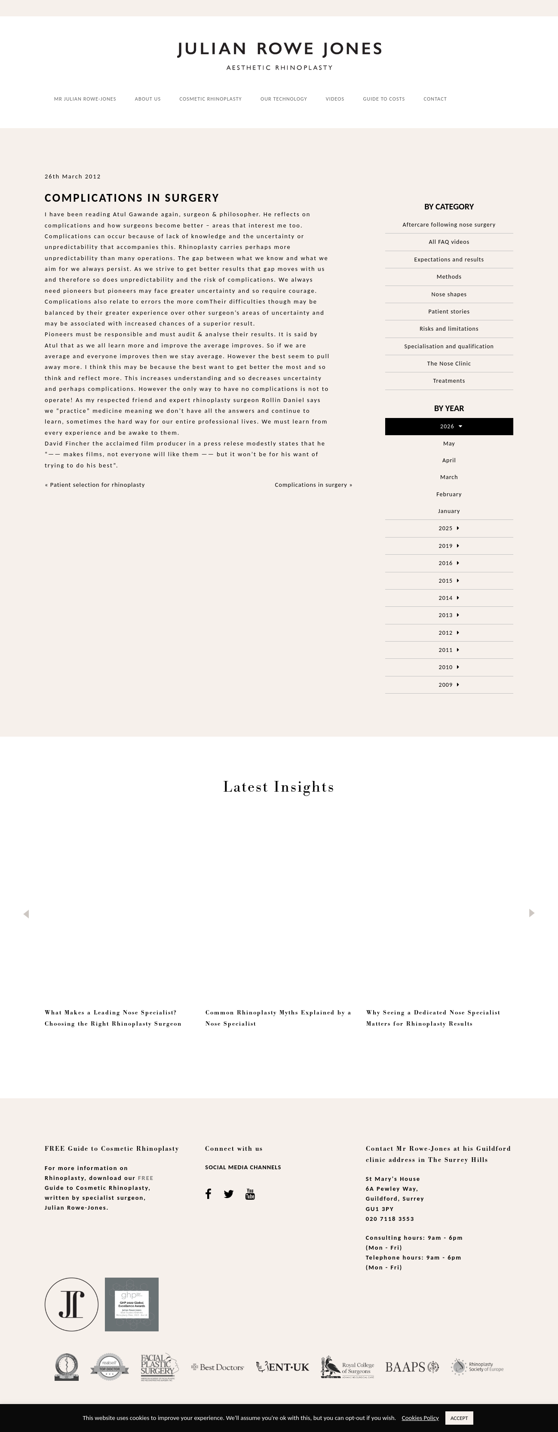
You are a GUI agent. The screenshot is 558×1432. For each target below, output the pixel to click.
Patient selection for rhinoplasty (97, 484)
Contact (435, 98)
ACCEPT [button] (459, 1418)
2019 (446, 545)
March (449, 476)
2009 (446, 684)
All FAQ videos (449, 241)
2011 (446, 649)
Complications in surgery (311, 484)
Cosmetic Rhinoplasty (211, 98)
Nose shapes (449, 293)
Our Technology (284, 98)
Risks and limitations (449, 328)
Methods (449, 276)
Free (146, 1177)
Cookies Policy (420, 1418)
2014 (446, 597)
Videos (335, 98)
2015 (446, 580)
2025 (446, 528)
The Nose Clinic (449, 362)
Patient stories (449, 310)
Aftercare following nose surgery (449, 223)
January (449, 510)
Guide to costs (384, 98)
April (449, 459)
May (449, 442)
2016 (446, 562)
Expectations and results (449, 258)
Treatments (449, 380)
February (449, 493)
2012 (446, 632)
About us (148, 98)
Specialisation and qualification (449, 345)
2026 (447, 426)
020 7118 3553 (390, 1218)
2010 (446, 666)
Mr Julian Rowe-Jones (85, 98)
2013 (446, 614)
